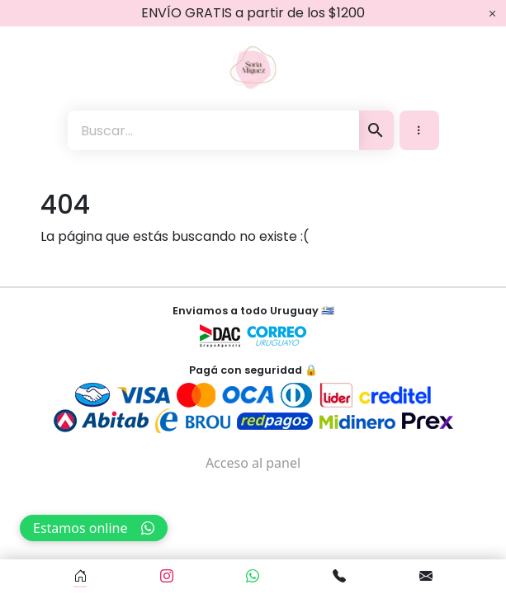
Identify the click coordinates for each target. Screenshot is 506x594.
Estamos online (93, 528)
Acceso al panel (253, 463)
